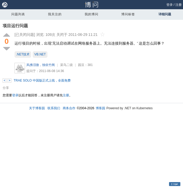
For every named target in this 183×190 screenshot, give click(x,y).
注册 (178, 5)
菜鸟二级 (66, 65)
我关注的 (55, 14)
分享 (6, 88)
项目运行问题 (15, 25)
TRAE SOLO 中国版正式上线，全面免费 (42, 80)
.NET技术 (23, 54)
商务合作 (69, 108)
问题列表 (18, 14)
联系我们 (53, 108)
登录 (169, 5)
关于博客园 (37, 108)
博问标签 (128, 14)
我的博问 (91, 14)
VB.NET (40, 54)
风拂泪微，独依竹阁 (40, 65)
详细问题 (164, 14)
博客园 (100, 108)
